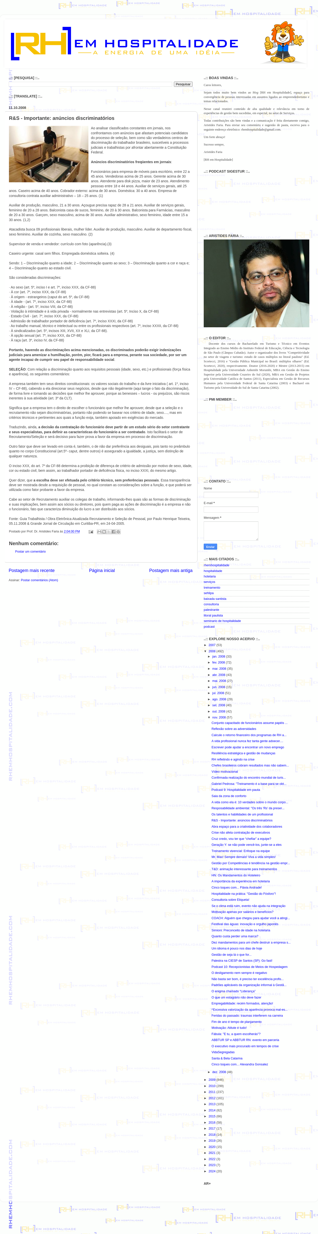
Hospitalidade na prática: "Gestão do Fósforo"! (243, 894)
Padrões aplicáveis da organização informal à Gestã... (248, 985)
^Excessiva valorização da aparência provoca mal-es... (249, 1009)
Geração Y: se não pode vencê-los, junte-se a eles (246, 845)
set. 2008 (219, 705)
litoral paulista (213, 615)
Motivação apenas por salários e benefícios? (242, 912)
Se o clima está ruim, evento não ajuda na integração (248, 906)
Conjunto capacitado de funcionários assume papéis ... (249, 723)
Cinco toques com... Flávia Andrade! (236, 887)
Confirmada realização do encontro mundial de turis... (248, 777)
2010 (212, 1086)
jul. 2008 (218, 693)
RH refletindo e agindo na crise (232, 759)
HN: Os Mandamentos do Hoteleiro (235, 875)
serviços (209, 582)
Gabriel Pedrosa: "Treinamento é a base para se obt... (248, 784)
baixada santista (215, 599)
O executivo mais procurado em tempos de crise (244, 1046)
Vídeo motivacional (224, 771)
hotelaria (210, 576)
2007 (212, 645)
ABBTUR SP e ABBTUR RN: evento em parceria (245, 1040)
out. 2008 (219, 711)
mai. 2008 (219, 681)
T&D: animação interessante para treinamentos (244, 869)
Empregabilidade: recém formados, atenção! (242, 1003)
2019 (212, 1140)
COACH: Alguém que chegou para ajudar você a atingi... (250, 918)
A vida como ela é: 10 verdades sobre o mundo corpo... (249, 802)
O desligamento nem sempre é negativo (239, 973)
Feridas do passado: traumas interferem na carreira (247, 1015)
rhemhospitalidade (216, 565)
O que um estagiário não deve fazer (236, 997)
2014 (212, 1110)
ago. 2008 (219, 699)
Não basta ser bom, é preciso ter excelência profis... (247, 979)
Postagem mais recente (32, 570)
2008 (212, 651)
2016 (212, 1122)
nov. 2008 (219, 717)
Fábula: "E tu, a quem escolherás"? (235, 1034)
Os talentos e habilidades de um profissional (242, 814)
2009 (212, 1080)
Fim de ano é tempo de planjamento (236, 1022)
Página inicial (102, 570)
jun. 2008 (219, 687)
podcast (209, 626)
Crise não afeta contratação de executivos (240, 832)
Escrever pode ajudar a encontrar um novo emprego (247, 747)
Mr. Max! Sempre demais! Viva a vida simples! (243, 857)
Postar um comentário (30, 551)
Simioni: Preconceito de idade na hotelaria (240, 930)
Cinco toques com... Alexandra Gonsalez (239, 1064)
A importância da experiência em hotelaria (240, 881)
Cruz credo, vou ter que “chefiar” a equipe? (241, 839)
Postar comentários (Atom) (39, 580)
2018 (212, 1135)
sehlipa (209, 593)
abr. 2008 (219, 675)
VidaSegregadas (223, 1052)
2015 (212, 1116)
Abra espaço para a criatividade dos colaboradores (246, 826)
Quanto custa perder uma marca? (234, 936)
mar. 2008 (219, 668)
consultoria (211, 604)
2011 (212, 1092)
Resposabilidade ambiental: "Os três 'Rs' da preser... (247, 808)
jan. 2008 (219, 656)
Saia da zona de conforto (228, 796)
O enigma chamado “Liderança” (233, 991)
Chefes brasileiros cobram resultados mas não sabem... (250, 765)
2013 (212, 1104)
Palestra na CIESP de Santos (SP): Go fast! (241, 960)
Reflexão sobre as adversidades (233, 729)
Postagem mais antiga (171, 570)
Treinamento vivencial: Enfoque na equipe (240, 851)
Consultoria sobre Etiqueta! (230, 900)
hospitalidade (213, 571)
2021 (212, 1153)
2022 (212, 1159)
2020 (212, 1147)
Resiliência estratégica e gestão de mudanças (243, 753)
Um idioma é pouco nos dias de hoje (236, 948)
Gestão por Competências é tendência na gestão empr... (250, 863)
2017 (212, 1128)
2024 (212, 1171)
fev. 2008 (219, 662)
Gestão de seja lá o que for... (231, 954)
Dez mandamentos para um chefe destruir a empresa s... (251, 942)
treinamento (212, 587)
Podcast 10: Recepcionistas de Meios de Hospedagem (249, 967)
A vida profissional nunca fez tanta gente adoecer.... (247, 741)
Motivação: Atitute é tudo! (228, 1028)
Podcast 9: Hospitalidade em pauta (235, 790)
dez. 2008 (219, 1072)
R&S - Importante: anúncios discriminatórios (242, 820)
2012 (212, 1098)
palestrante (211, 610)
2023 (212, 1165)
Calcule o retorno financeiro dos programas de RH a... (248, 735)
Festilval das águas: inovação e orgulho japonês (244, 924)
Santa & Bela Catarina (226, 1058)
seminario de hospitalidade (222, 621)
